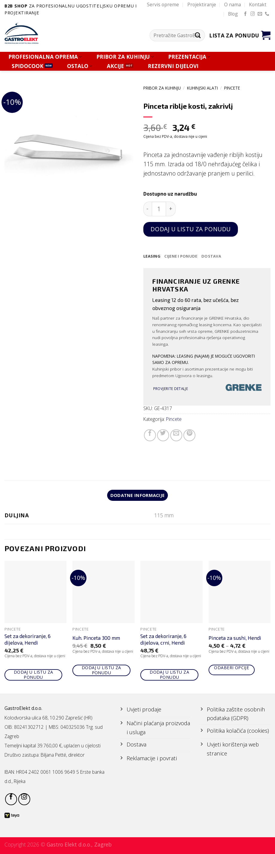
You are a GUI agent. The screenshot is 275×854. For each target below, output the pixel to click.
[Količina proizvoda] (159, 209)
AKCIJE (115, 66)
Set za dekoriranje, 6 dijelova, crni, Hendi (163, 640)
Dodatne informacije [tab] (137, 495)
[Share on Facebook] (150, 436)
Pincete (232, 88)
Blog (233, 13)
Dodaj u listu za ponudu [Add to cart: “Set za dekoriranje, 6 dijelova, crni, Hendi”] (169, 675)
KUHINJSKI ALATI (202, 88)
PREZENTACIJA (189, 57)
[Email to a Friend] (176, 436)
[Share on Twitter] (163, 436)
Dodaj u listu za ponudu (190, 229)
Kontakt (257, 4)
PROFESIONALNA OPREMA (45, 57)
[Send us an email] (260, 14)
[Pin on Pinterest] (189, 436)
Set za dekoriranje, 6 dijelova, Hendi (27, 640)
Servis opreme (163, 4)
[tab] (152, 256)
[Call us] (267, 14)
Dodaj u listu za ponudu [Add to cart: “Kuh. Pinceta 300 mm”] (101, 671)
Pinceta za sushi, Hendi (235, 639)
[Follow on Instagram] (252, 14)
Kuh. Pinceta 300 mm (96, 639)
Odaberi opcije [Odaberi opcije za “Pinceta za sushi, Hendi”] (231, 668)
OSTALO (79, 66)
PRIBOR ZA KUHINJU (125, 57)
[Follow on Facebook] (245, 14)
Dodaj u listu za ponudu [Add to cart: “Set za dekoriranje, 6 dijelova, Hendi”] (33, 675)
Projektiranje (201, 4)
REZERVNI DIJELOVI (173, 66)
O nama (232, 4)
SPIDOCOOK (27, 66)
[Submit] (198, 35)
